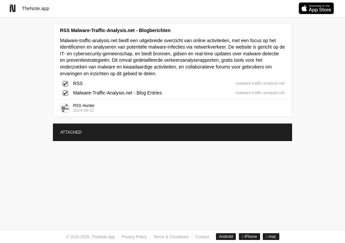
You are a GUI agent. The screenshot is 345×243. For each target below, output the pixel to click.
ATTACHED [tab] (71, 132)
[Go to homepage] (13, 8)
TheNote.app (35, 8)
